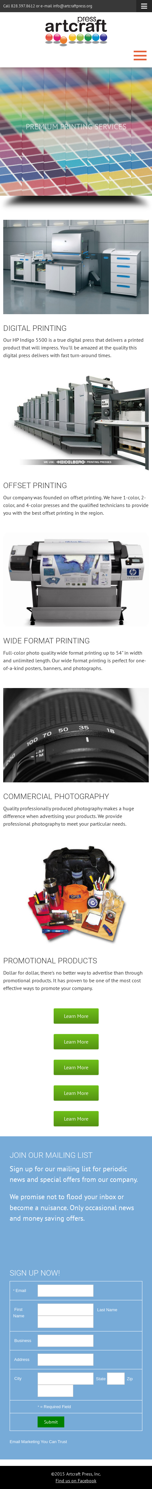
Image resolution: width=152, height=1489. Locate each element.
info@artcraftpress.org (72, 6)
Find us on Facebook (76, 1481)
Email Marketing (25, 1441)
